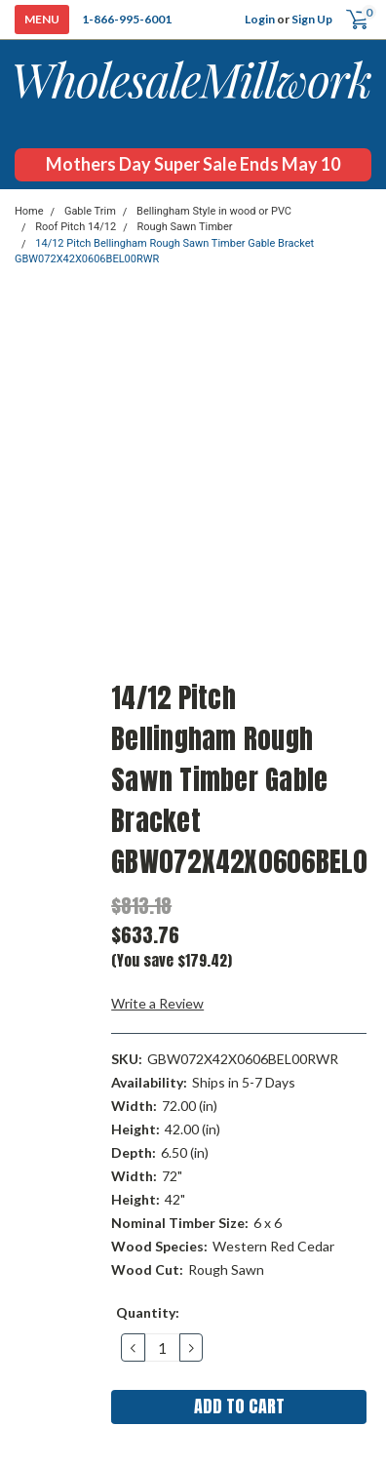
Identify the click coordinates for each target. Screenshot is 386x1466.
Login (260, 19)
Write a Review (157, 1003)
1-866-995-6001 (127, 19)
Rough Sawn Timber (184, 226)
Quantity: (147, 1312)
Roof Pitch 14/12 (75, 226)
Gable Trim (90, 211)
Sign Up (311, 19)
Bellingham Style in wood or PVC (213, 211)
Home (29, 211)
